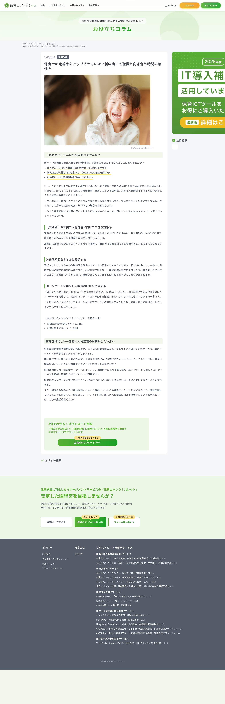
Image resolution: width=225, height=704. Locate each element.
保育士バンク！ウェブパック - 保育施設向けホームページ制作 (132, 612)
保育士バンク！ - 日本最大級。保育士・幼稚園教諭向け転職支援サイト (136, 589)
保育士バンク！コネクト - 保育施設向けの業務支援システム (131, 603)
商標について (47, 595)
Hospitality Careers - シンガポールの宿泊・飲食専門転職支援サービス (136, 654)
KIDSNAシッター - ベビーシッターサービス (123, 631)
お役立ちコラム (57, 55)
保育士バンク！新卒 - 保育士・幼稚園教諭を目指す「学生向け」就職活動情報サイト (143, 593)
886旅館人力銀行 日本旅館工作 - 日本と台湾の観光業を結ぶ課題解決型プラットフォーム (145, 659)
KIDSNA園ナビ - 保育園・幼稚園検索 (119, 636)
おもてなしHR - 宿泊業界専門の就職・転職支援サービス (129, 646)
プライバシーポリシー (51, 599)
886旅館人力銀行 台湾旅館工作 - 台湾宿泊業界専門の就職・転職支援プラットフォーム (144, 663)
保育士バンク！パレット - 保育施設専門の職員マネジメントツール (134, 608)
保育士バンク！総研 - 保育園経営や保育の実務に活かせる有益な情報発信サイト (141, 617)
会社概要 (84, 584)
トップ (44, 55)
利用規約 (45, 584)
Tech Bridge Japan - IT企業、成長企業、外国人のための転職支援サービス (138, 673)
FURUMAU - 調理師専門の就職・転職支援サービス (126, 650)
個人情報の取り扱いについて (55, 590)
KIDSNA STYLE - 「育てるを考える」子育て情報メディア (129, 627)
